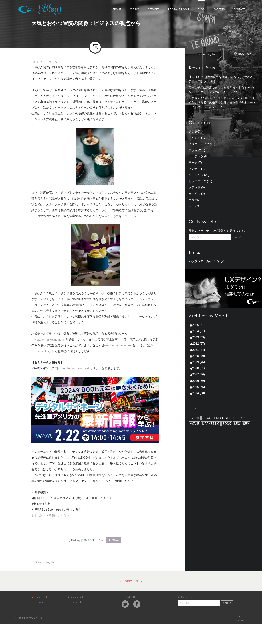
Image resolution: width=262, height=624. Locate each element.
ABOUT (117, 9)
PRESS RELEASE (226, 418)
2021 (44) (198, 349)
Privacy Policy (77, 602)
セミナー (194, 168)
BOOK (227, 423)
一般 (191, 199)
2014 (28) (198, 393)
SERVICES (153, 9)
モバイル (194, 193)
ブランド (194, 187)
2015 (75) (198, 386)
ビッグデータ (197, 181)
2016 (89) (198, 380)
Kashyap (75, 540)
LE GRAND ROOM (178, 9)
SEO (237, 423)
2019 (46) (198, 362)
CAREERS (219, 9)
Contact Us (131, 581)
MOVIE (194, 423)
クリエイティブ (199, 144)
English (40, 602)
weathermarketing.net (118, 345)
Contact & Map (40, 597)
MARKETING (210, 423)
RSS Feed (242, 54)
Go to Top (239, 618)
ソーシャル (196, 175)
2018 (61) (198, 368)
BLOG (201, 9)
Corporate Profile (76, 597)
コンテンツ (196, 156)
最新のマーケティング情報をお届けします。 (218, 230)
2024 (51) (198, 331)
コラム (52, 62)
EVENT (194, 418)
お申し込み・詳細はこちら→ (50, 515)
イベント (194, 137)
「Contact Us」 (41, 351)
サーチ (193, 162)
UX (191, 131)
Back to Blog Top (43, 562)
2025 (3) (197, 324)
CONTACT (239, 9)
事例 (191, 206)
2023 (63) (198, 337)
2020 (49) (198, 355)
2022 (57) (198, 343)
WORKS (134, 9)
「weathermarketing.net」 (48, 339)
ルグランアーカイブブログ (206, 261)
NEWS (207, 418)
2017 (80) (198, 374)
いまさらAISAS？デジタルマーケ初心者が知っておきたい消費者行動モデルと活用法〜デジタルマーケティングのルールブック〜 (222, 102)
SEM (246, 423)
